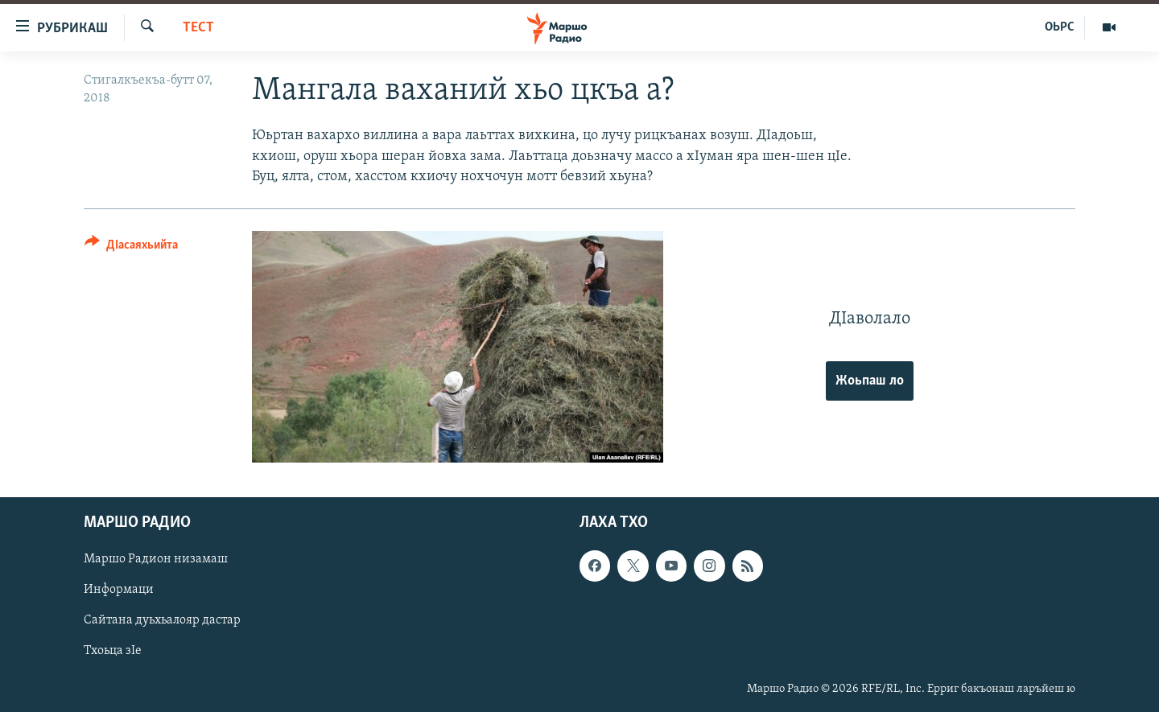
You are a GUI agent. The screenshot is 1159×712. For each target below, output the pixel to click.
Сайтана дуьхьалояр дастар (162, 620)
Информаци (119, 589)
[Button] (131, 247)
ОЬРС (1059, 27)
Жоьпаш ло (869, 381)
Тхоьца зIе (113, 650)
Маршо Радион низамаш (156, 559)
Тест (198, 27)
